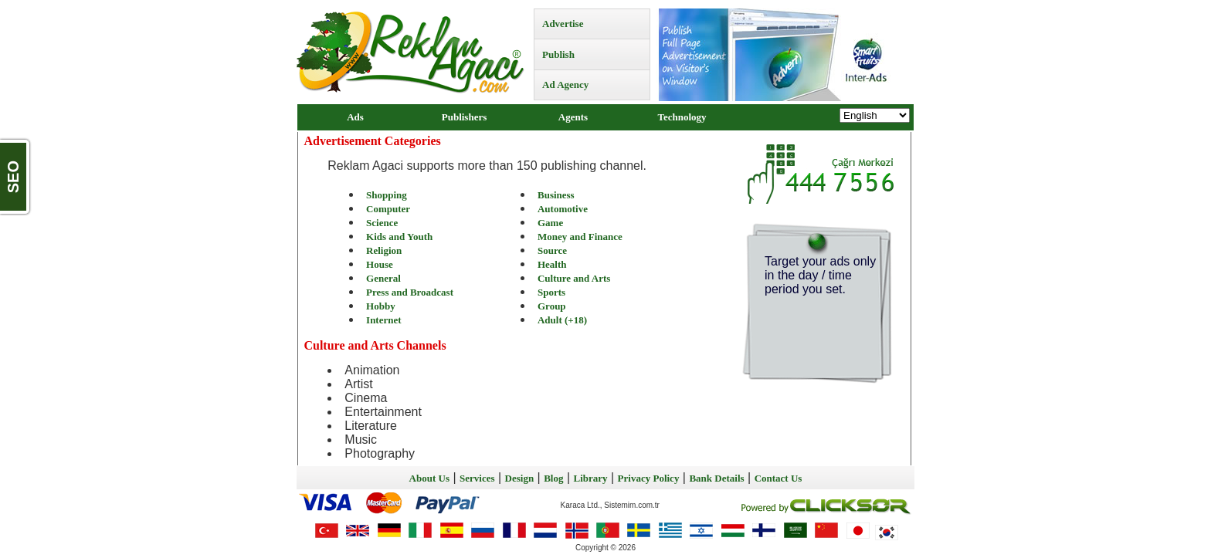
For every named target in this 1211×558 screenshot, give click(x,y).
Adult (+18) (562, 320)
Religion (384, 250)
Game (550, 222)
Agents (573, 117)
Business (556, 195)
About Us (429, 478)
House (379, 264)
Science (382, 222)
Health (552, 264)
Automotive (563, 209)
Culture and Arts (574, 278)
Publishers (464, 117)
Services (477, 478)
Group (552, 306)
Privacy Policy (649, 478)
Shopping (386, 195)
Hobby (380, 306)
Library (591, 478)
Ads (355, 117)
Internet (384, 320)
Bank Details (716, 478)
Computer (388, 209)
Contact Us (778, 478)
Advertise (562, 23)
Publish (558, 54)
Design (519, 478)
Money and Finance (580, 236)
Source (552, 250)
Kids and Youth (399, 236)
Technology (681, 117)
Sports (551, 292)
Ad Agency (565, 84)
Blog (553, 478)
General (383, 278)
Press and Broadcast (409, 292)
